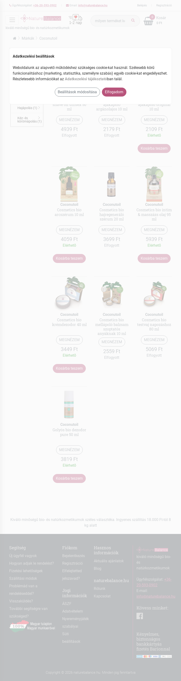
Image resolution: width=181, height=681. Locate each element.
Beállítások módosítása (77, 92)
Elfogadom (114, 92)
